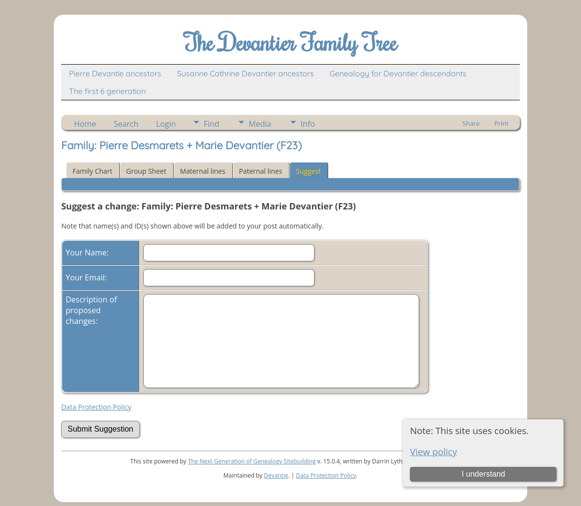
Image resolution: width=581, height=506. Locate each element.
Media (260, 123)
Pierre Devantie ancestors (115, 73)
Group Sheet (146, 171)
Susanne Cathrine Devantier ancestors (245, 73)
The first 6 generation (107, 91)
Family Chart (92, 171)
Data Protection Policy (96, 407)
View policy (433, 451)
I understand (483, 474)
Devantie (276, 475)
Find (212, 123)
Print (501, 123)
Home (85, 123)
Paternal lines (261, 171)
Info (308, 123)
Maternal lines (202, 171)
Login (166, 123)
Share (471, 123)
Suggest (308, 171)
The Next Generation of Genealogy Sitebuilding (252, 461)
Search (125, 123)
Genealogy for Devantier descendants (398, 73)
